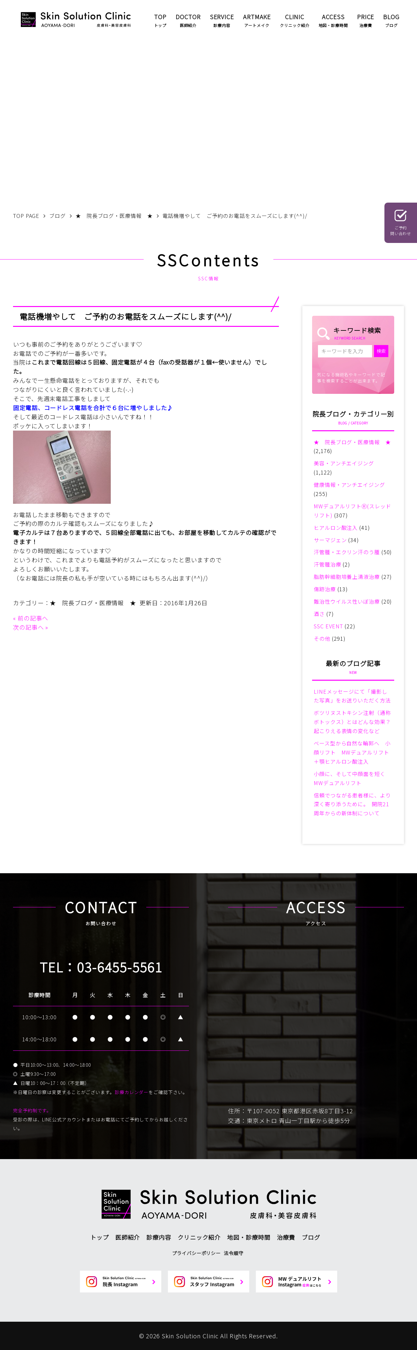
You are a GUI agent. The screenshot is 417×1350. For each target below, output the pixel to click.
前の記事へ (33, 618)
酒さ (319, 614)
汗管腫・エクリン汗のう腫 (347, 552)
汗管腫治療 (327, 564)
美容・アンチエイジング (344, 463)
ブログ (311, 1237)
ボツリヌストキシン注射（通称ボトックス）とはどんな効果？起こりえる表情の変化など (352, 722)
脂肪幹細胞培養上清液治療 (347, 577)
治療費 (286, 1237)
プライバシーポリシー (196, 1253)
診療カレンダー (132, 1092)
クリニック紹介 (199, 1237)
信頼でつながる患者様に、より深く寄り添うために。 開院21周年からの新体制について (352, 804)
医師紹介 (127, 1237)
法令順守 (233, 1253)
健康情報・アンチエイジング (349, 484)
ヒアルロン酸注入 (336, 527)
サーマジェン (330, 540)
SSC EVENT (328, 626)
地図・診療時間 (248, 1237)
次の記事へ (28, 627)
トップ (99, 1237)
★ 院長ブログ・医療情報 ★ (93, 602)
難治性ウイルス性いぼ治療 (347, 601)
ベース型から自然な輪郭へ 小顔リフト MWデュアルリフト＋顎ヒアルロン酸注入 (352, 752)
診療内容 (158, 1237)
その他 (322, 638)
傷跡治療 (325, 589)
